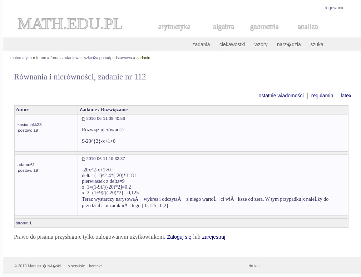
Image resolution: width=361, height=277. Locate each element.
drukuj (254, 266)
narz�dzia (289, 44)
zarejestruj (214, 237)
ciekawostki (232, 44)
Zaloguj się (179, 237)
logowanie (335, 7)
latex (346, 95)
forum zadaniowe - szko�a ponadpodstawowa (91, 57)
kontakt (95, 266)
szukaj (317, 44)
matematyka (21, 57)
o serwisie (76, 266)
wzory (261, 44)
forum (41, 57)
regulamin (322, 95)
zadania (201, 44)
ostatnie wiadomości (280, 95)
